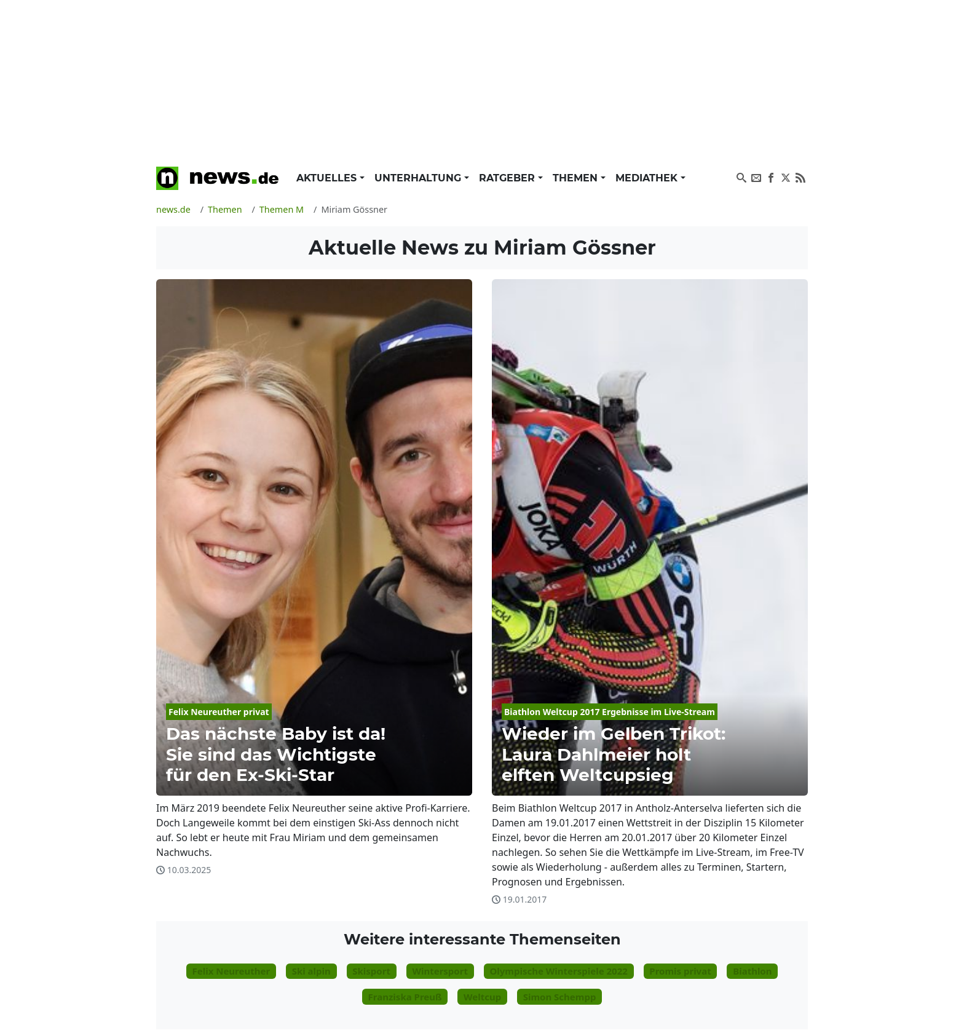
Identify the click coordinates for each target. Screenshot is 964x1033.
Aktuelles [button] (328, 178)
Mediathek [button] (648, 178)
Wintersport (440, 971)
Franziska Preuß (405, 997)
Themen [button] (577, 178)
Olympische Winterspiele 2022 (558, 971)
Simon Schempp (559, 997)
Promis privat (680, 971)
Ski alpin (311, 971)
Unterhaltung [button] (419, 178)
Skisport (371, 971)
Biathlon (752, 971)
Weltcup (482, 997)
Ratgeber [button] (508, 178)
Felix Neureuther (231, 971)
